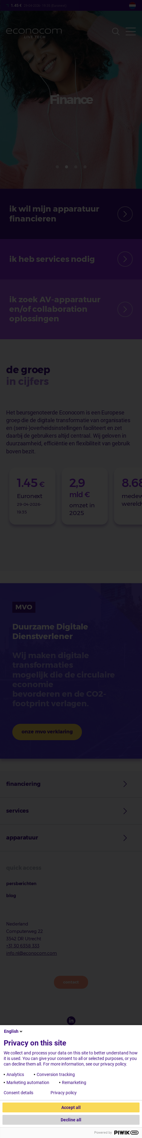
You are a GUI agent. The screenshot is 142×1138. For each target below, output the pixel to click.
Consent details (18, 1092)
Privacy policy (64, 1092)
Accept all (71, 1107)
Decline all (71, 1119)
